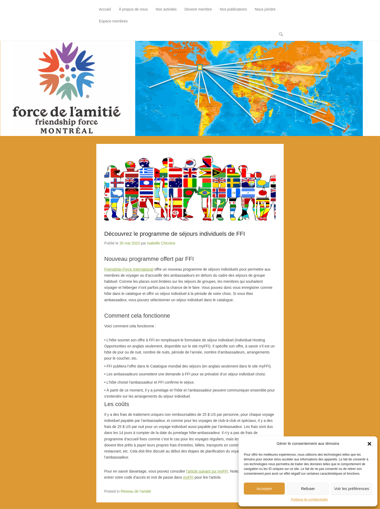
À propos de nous (133, 9)
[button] (369, 443)
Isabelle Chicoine (161, 243)
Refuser (308, 488)
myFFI (188, 477)
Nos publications (233, 9)
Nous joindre (265, 9)
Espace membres (113, 21)
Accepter (264, 488)
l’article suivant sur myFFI (207, 471)
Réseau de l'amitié (136, 491)
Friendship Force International (128, 269)
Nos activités (166, 9)
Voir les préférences (351, 488)
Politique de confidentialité (309, 499)
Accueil (105, 9)
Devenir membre (198, 9)
